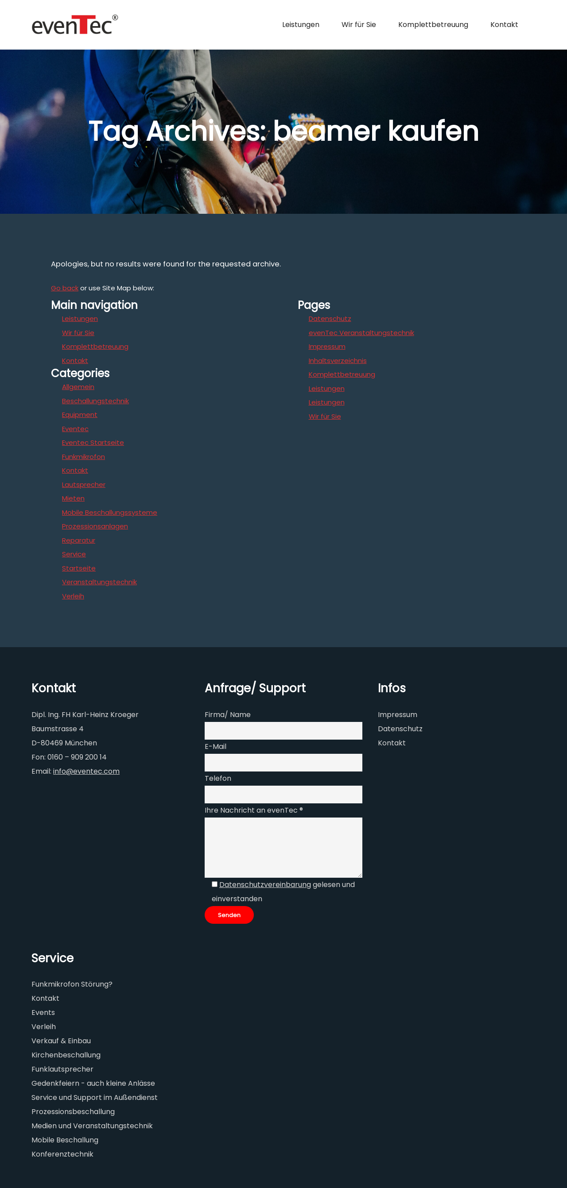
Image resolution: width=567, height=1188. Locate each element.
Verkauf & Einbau (61, 1041)
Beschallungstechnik (95, 400)
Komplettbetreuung (95, 346)
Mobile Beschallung (64, 1140)
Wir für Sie (78, 332)
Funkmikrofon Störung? (72, 984)
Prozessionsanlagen (95, 526)
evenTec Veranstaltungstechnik (361, 332)
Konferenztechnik (62, 1154)
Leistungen (80, 318)
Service (74, 554)
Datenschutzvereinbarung (265, 884)
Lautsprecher (83, 484)
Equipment (79, 414)
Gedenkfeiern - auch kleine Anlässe (93, 1083)
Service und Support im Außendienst (94, 1097)
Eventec (75, 428)
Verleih (73, 596)
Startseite (79, 568)
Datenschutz (330, 318)
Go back (64, 288)
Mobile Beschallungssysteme (109, 512)
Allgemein (78, 386)
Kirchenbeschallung (66, 1055)
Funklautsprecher (62, 1069)
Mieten (73, 498)
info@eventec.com (86, 771)
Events (43, 1012)
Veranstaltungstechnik (99, 581)
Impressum (327, 346)
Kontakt (75, 360)
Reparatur (78, 540)
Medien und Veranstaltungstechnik (92, 1126)
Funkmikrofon (83, 456)
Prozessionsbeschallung (73, 1112)
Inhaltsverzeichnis (338, 360)
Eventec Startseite (93, 442)
